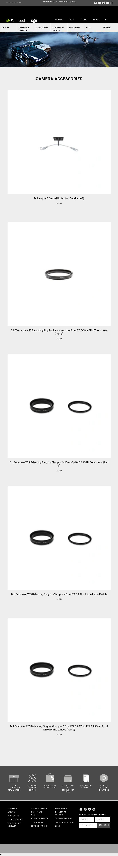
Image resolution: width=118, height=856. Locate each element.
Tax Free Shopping (64, 819)
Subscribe (104, 825)
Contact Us (13, 816)
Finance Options (39, 826)
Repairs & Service (39, 819)
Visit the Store (15, 819)
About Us (12, 812)
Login (58, 826)
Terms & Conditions (65, 822)
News (72, 19)
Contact (59, 19)
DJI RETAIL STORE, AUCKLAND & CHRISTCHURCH (13, 4)
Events (84, 19)
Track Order (37, 822)
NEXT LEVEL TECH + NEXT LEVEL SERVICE (59, 2)
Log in (96, 19)
